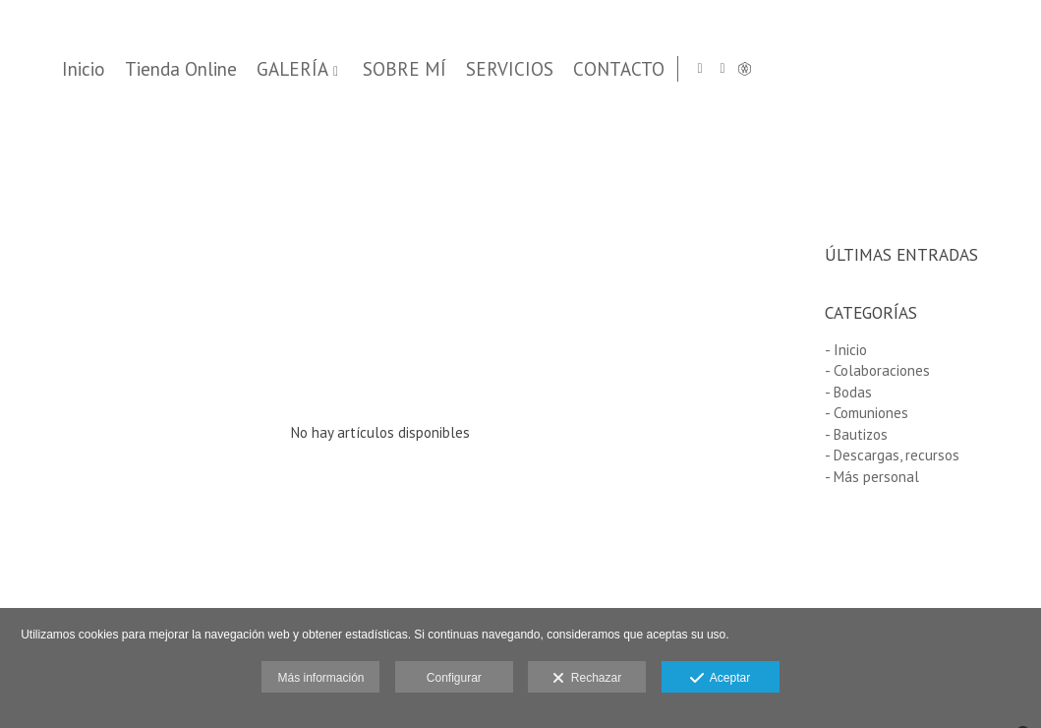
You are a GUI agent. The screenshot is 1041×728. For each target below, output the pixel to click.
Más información (320, 678)
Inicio (424, 69)
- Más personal (872, 476)
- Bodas (848, 392)
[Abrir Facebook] (993, 69)
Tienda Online (522, 69)
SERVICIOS (851, 69)
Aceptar (720, 679)
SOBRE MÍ (745, 69)
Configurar (454, 678)
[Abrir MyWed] (1015, 69)
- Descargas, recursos (892, 455)
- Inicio (846, 349)
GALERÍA (633, 69)
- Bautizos (856, 434)
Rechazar (586, 679)
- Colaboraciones (877, 370)
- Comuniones (866, 412)
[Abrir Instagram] (970, 69)
